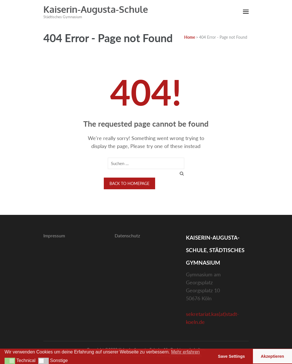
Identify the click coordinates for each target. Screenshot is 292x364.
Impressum (54, 235)
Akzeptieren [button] (272, 356)
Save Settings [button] (231, 356)
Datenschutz (127, 235)
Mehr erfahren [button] (185, 351)
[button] (10, 361)
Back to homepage (129, 183)
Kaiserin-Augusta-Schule (95, 9)
